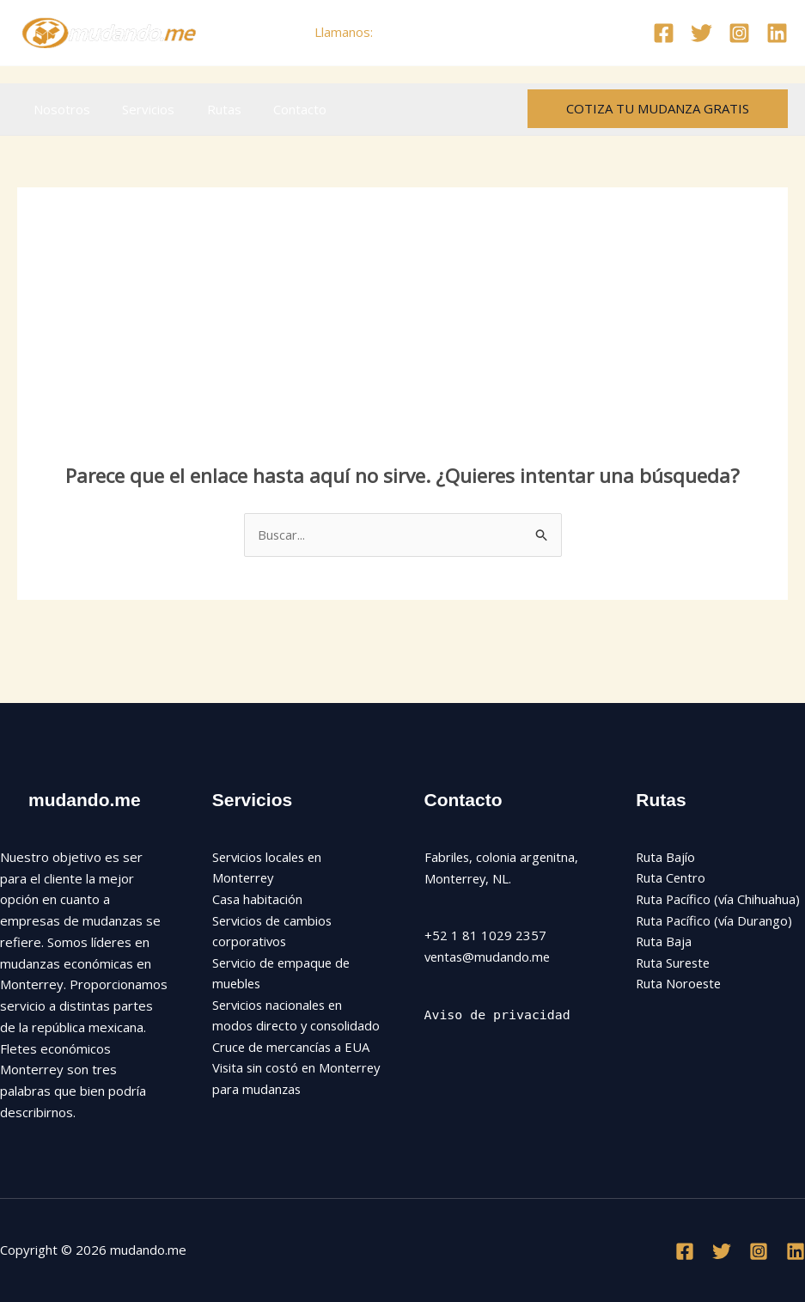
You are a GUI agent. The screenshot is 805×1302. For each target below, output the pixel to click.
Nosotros (58, 109)
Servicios (139, 109)
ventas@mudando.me (488, 956)
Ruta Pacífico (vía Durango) (715, 920)
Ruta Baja (664, 942)
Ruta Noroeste (680, 984)
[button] (658, 108)
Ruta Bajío (666, 856)
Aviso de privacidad (498, 1015)
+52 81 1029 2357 (433, 31)
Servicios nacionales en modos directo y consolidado (279, 1027)
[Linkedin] (777, 33)
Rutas (208, 109)
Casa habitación (257, 899)
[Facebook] (663, 33)
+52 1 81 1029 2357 (485, 935)
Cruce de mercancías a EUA (292, 1070)
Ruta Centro (671, 878)
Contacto (277, 109)
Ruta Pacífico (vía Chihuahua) (719, 899)
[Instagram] (739, 33)
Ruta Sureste (674, 963)
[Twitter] (701, 33)
